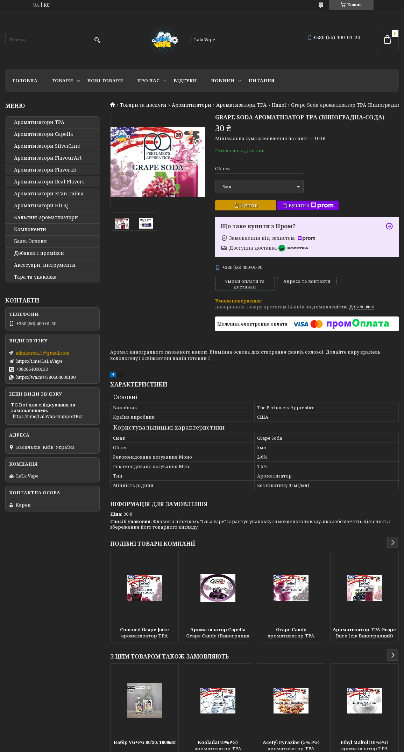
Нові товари (105, 80)
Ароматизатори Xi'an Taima (49, 193)
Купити (249, 205)
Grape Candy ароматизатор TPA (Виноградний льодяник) (291, 633)
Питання (261, 80)
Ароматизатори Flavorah (45, 170)
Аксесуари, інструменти (45, 265)
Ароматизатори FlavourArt (47, 158)
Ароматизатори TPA (241, 105)
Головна (24, 80)
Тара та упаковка (35, 277)
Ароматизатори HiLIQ (41, 205)
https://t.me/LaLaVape (39, 361)
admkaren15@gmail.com (42, 353)
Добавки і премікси (39, 253)
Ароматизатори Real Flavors (49, 182)
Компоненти (30, 229)
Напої (279, 105)
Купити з (311, 205)
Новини (222, 80)
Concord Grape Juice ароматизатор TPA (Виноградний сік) (144, 633)
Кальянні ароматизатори (46, 217)
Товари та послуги (143, 105)
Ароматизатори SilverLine (47, 146)
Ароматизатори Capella (43, 134)
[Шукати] (97, 40)
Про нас (148, 80)
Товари (62, 80)
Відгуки (185, 80)
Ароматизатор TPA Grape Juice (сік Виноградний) (364, 632)
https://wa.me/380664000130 (46, 377)
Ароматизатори (191, 105)
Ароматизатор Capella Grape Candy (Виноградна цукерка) (217, 633)
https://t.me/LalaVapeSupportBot (48, 416)
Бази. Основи (30, 241)
